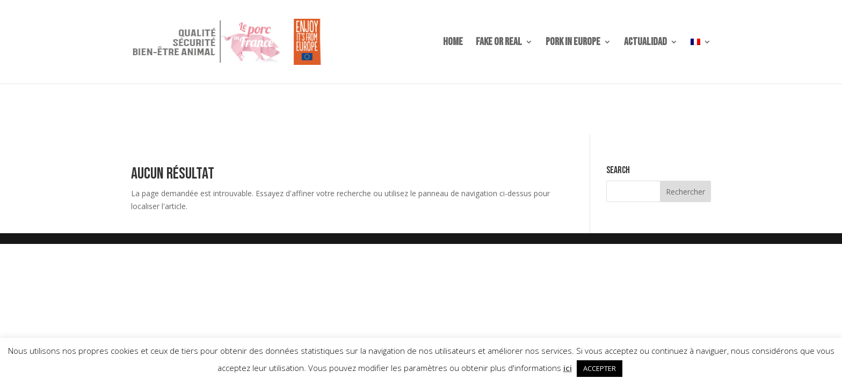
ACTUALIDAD (645, 43)
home (453, 43)
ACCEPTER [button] (599, 368)
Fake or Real (499, 43)
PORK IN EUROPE (573, 43)
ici (567, 367)
